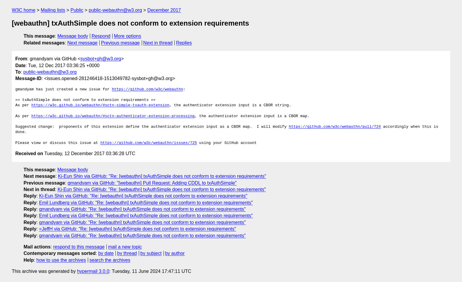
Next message (82, 42)
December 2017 (164, 10)
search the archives (110, 260)
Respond (101, 36)
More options (127, 36)
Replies (184, 42)
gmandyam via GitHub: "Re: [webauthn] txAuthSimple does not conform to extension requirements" (142, 209)
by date (105, 253)
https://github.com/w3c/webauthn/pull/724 (335, 127)
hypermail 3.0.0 (93, 271)
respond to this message (78, 246)
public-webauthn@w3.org (115, 10)
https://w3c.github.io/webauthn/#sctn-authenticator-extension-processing (113, 116)
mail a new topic (125, 246)
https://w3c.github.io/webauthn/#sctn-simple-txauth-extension (100, 105)
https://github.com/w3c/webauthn (147, 89)
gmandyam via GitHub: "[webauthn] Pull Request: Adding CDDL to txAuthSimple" (152, 182)
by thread (127, 253)
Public (76, 10)
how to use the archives (61, 260)
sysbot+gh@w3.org (100, 58)
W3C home (23, 10)
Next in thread (158, 42)
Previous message (120, 42)
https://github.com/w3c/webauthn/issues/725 (148, 143)
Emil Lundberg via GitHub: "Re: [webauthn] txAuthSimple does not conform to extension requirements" (146, 202)
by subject (150, 253)
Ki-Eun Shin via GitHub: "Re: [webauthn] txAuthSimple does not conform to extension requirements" (162, 176)
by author (175, 253)
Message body (72, 36)
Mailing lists (53, 10)
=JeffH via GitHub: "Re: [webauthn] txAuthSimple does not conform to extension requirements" (137, 228)
